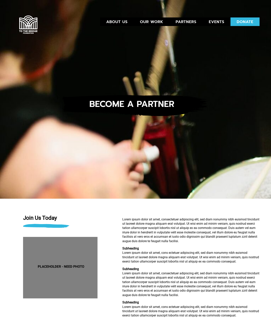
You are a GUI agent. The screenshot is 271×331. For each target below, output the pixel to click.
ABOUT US (117, 22)
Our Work (151, 22)
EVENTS (216, 22)
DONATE (245, 22)
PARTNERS (186, 22)
